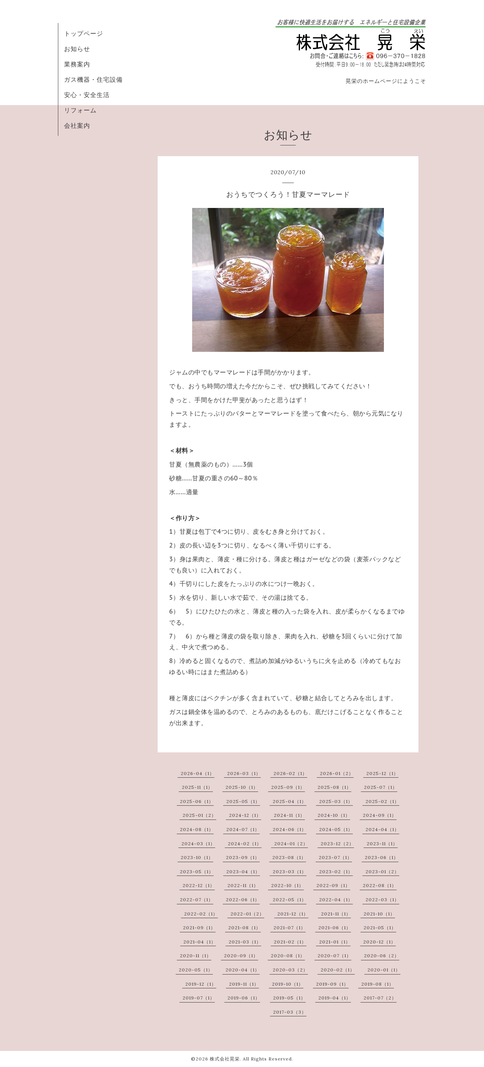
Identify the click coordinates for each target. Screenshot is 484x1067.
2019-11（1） (244, 984)
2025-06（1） (197, 801)
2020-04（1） (243, 970)
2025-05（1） (243, 801)
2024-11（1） (289, 815)
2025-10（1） (242, 787)
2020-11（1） (195, 955)
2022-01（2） (247, 914)
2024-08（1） (197, 829)
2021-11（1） (336, 914)
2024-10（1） (334, 815)
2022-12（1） (199, 885)
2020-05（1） (196, 970)
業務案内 (77, 64)
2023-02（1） (336, 871)
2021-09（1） (199, 927)
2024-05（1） (336, 829)
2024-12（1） (245, 815)
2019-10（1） (287, 984)
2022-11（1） (242, 885)
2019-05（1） (289, 998)
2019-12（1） (200, 984)
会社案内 (77, 125)
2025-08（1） (334, 787)
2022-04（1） (336, 899)
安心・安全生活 (87, 95)
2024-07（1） (243, 829)
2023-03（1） (289, 871)
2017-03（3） (289, 1012)
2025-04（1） (289, 801)
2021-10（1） (379, 914)
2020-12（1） (379, 942)
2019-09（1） (332, 984)
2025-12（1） (382, 773)
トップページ (83, 33)
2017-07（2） (380, 998)
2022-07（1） (196, 899)
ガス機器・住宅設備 (93, 79)
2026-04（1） (197, 773)
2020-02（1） (338, 970)
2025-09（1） (288, 787)
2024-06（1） (289, 829)
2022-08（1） (380, 885)
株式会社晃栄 (225, 1059)
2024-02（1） (245, 843)
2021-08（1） (244, 927)
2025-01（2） (199, 815)
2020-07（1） (334, 955)
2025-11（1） (197, 787)
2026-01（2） (337, 773)
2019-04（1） (334, 998)
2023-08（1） (289, 857)
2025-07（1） (380, 787)
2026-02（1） (290, 773)
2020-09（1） (241, 955)
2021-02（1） (290, 942)
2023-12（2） (337, 843)
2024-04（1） (382, 829)
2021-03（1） (245, 942)
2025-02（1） (382, 801)
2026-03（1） (244, 773)
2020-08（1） (288, 955)
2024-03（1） (198, 843)
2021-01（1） (335, 942)
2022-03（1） (382, 899)
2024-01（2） (291, 843)
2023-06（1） (381, 857)
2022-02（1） (201, 914)
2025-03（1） (336, 801)
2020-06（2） (381, 955)
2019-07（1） (199, 998)
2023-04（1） (243, 871)
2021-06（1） (334, 927)
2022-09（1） (333, 885)
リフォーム (80, 110)
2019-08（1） (377, 984)
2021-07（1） (289, 927)
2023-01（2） (382, 871)
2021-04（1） (199, 942)
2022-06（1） (243, 899)
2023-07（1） (335, 857)
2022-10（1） (287, 885)
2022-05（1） (289, 899)
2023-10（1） (197, 857)
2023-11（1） (382, 843)
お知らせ (77, 49)
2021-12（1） (292, 914)
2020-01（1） (383, 970)
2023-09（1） (243, 857)
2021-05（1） (380, 927)
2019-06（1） (243, 998)
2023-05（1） (197, 871)
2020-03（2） (290, 970)
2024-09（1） (380, 815)
